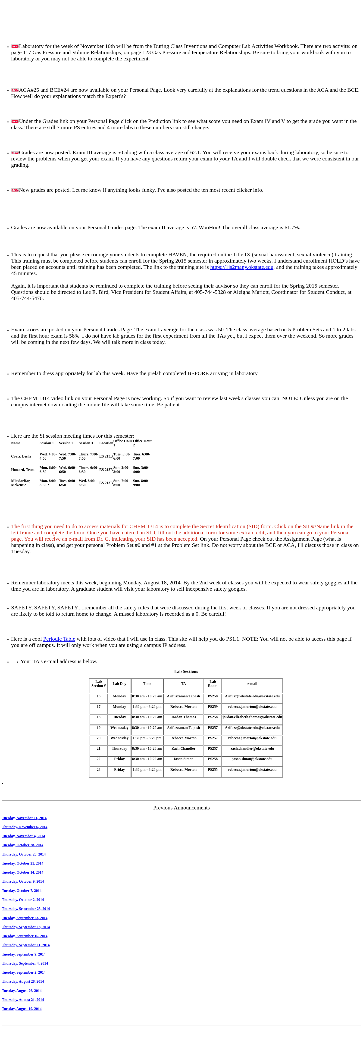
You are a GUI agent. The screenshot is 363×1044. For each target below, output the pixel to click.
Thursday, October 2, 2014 (23, 900)
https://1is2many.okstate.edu (241, 267)
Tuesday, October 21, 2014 (22, 863)
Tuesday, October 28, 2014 (22, 845)
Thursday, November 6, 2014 (24, 827)
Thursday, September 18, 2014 (26, 927)
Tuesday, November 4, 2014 (23, 836)
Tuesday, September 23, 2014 (24, 918)
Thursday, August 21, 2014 (23, 1000)
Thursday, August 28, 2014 (23, 981)
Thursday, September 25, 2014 (26, 909)
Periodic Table (59, 639)
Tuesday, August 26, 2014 (21, 991)
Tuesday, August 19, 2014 (21, 1009)
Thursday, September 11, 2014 (26, 945)
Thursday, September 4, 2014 (25, 963)
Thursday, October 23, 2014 (24, 854)
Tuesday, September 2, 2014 (24, 972)
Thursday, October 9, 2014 (23, 881)
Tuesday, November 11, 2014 (24, 818)
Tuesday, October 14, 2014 (22, 872)
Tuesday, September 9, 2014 (24, 954)
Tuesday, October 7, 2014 (21, 891)
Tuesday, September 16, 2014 (24, 936)
